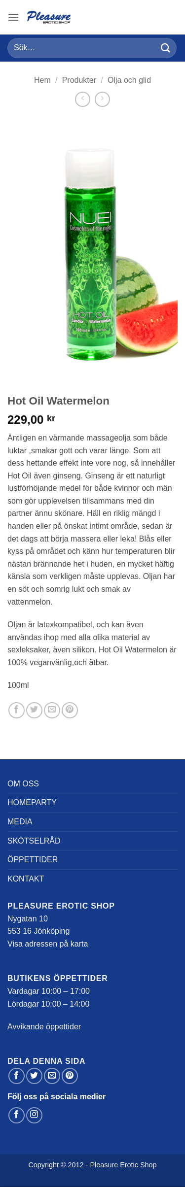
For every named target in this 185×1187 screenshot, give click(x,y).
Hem (42, 80)
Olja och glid (129, 80)
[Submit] (166, 48)
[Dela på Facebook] (16, 710)
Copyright (43, 1165)
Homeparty (32, 802)
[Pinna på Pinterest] (70, 710)
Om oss (23, 784)
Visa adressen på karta (47, 944)
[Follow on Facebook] (16, 1115)
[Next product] (82, 99)
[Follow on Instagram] (34, 1115)
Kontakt (25, 879)
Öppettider (32, 859)
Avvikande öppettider (44, 1026)
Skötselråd (34, 841)
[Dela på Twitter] (34, 710)
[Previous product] (102, 99)
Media (20, 821)
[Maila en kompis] (52, 710)
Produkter (79, 80)
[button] (13, 17)
